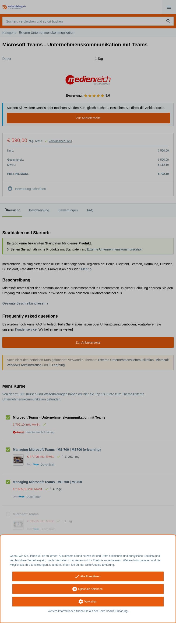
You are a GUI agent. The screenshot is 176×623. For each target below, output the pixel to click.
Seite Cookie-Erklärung (99, 564)
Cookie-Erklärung (117, 611)
